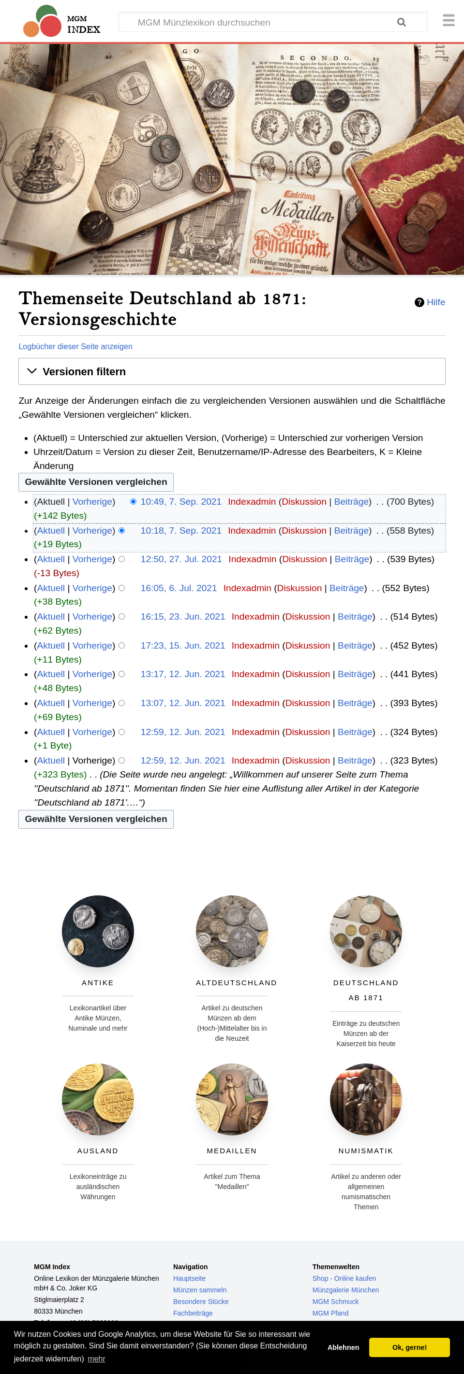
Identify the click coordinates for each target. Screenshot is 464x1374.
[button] (232, 371)
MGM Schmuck (336, 1301)
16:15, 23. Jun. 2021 (183, 616)
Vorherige (92, 501)
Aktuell (51, 530)
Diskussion (304, 501)
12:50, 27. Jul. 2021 (182, 559)
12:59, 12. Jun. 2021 (183, 732)
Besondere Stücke (200, 1301)
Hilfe (436, 302)
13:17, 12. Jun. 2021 (183, 674)
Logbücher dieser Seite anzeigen (75, 346)
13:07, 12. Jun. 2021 (183, 703)
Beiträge (351, 501)
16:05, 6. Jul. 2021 (179, 588)
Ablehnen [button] (343, 1347)
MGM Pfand (331, 1313)
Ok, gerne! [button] (409, 1347)
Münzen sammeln (200, 1290)
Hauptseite (189, 1278)
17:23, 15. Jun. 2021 (183, 645)
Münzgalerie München (346, 1290)
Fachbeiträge (193, 1313)
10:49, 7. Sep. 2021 (181, 501)
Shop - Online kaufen (344, 1278)
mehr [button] (96, 1359)
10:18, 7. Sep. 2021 (181, 530)
